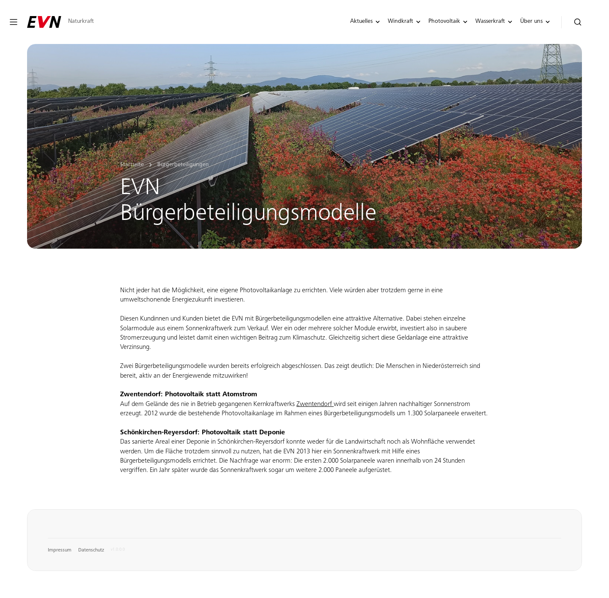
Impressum (59, 550)
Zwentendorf (315, 404)
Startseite (132, 165)
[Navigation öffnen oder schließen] (13, 22)
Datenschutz (91, 550)
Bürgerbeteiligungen (183, 165)
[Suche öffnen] (578, 22)
